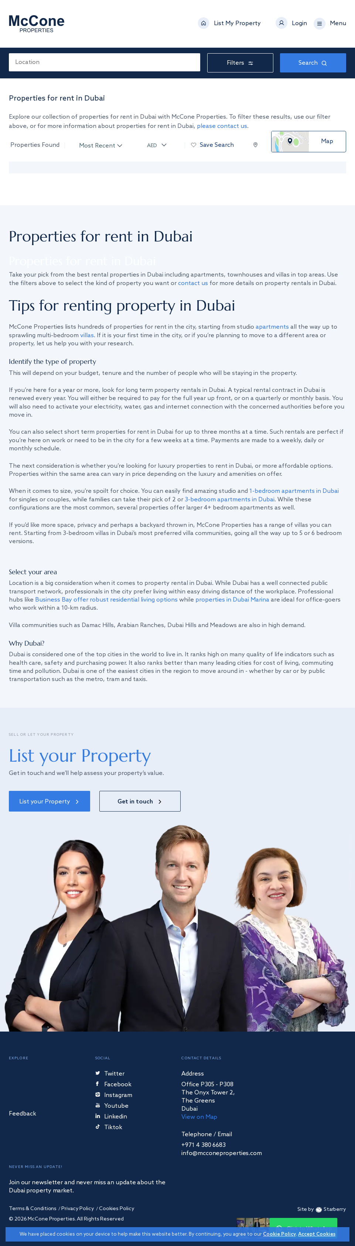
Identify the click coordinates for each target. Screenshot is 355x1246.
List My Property (237, 24)
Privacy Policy (77, 1209)
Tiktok (108, 1128)
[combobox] (104, 62)
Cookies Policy (116, 1209)
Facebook (114, 1085)
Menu (338, 24)
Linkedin (111, 1117)
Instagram (113, 1096)
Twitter (109, 1074)
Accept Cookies (316, 1234)
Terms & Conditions (33, 1209)
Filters (240, 63)
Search (312, 63)
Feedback (22, 1114)
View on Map (199, 1117)
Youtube (112, 1106)
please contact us (222, 126)
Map (327, 142)
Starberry (330, 1209)
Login (299, 24)
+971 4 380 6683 (203, 1145)
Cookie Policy (279, 1234)
